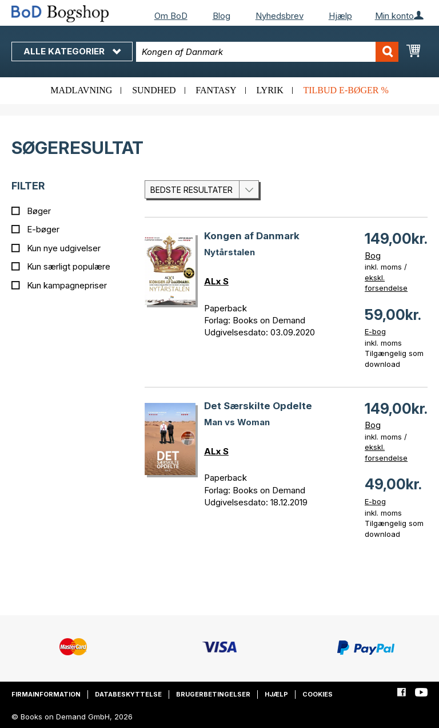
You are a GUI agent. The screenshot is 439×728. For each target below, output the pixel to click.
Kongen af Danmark (252, 236)
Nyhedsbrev (280, 15)
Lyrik (269, 90)
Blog (221, 15)
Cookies (317, 694)
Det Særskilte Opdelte (258, 406)
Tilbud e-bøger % (345, 90)
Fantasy (215, 90)
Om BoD (170, 15)
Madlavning (81, 90)
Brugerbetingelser (213, 694)
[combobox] (267, 52)
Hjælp (340, 15)
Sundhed (153, 90)
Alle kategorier (72, 51)
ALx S (216, 281)
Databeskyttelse (128, 694)
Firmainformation (46, 694)
